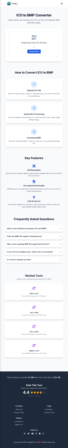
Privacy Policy (19, 413)
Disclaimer (49, 409)
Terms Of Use (49, 413)
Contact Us (19, 421)
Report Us (19, 425)
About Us (19, 409)
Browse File (34, 51)
